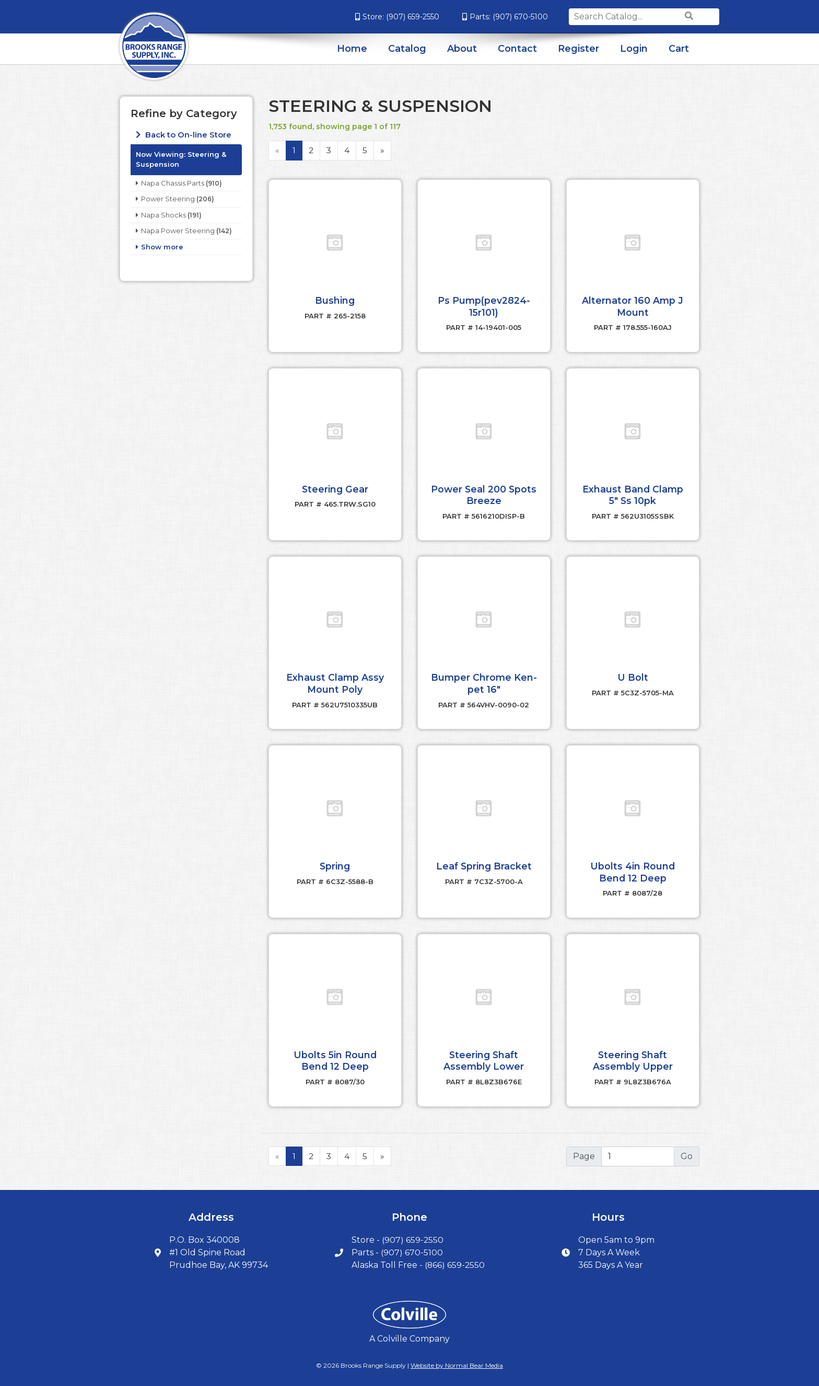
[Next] (383, 151)
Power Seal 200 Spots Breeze (483, 493)
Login (634, 48)
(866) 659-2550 (454, 1260)
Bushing (335, 300)
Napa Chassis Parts (172, 183)
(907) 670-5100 (494, 16)
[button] (334, 242)
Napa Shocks (163, 215)
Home (352, 48)
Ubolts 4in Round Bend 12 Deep (632, 868)
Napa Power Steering (178, 230)
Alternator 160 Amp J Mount (633, 305)
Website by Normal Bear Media (457, 1360)
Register (578, 48)
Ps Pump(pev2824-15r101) (484, 305)
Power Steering (168, 198)
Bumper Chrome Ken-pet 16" (483, 681)
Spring (334, 862)
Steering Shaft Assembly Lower (483, 1056)
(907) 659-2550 (386, 16)
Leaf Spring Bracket (483, 862)
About (462, 48)
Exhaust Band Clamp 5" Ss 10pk (633, 493)
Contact (517, 48)
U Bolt (632, 675)
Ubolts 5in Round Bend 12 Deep (335, 1056)
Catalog (407, 48)
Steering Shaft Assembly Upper (632, 1056)
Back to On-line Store (187, 135)
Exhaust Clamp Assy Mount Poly (335, 681)
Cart (679, 48)
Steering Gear (335, 488)
